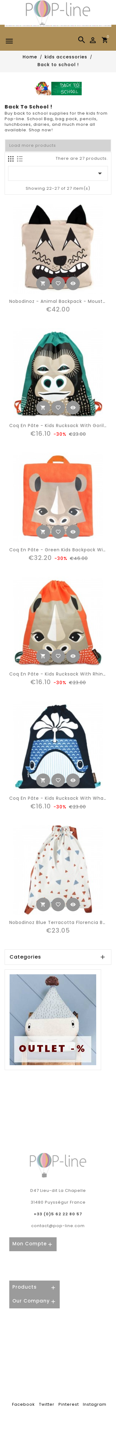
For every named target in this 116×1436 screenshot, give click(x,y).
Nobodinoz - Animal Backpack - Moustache (62, 301)
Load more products (32, 145)
